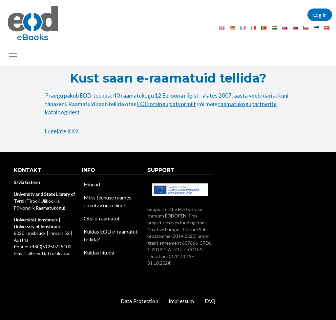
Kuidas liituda (99, 252)
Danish (326, 27)
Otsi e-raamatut (102, 218)
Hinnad (92, 184)
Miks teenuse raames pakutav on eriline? (107, 201)
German (232, 27)
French (242, 27)
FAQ (210, 301)
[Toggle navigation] (13, 56)
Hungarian (274, 27)
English (221, 27)
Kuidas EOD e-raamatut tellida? (110, 235)
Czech (305, 27)
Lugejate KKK (62, 131)
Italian (253, 27)
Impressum (181, 301)
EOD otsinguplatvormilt (166, 104)
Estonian (316, 27)
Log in (319, 14)
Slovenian (295, 27)
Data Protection (139, 301)
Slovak (284, 27)
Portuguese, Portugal (263, 27)
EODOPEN (175, 215)
